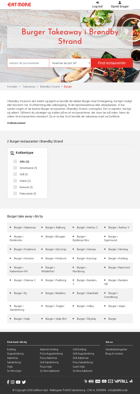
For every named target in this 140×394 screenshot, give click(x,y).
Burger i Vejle (22, 318)
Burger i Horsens (24, 258)
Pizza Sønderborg (83, 362)
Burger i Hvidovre (56, 258)
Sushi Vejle (79, 367)
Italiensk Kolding (49, 349)
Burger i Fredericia (25, 249)
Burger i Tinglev (55, 306)
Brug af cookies (114, 353)
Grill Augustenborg (83, 353)
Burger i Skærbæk (87, 293)
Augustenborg (15, 353)
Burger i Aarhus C (87, 227)
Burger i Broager (55, 236)
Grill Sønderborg (49, 362)
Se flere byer (14, 371)
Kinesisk (24, 187)
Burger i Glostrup (56, 249)
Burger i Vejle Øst (56, 318)
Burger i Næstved (119, 267)
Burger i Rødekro (56, 293)
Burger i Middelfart (48, 269)
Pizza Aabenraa (48, 358)
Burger (112, 318)
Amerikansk (26, 168)
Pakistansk (25, 193)
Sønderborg (14, 362)
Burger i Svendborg (111, 295)
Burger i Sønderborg (17, 308)
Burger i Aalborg (55, 227)
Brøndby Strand (50, 86)
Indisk (23, 181)
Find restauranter (112, 63)
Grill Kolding (79, 349)
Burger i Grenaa (86, 249)
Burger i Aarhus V (118, 227)
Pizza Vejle (46, 367)
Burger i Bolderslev (16, 238)
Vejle (10, 367)
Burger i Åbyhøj (86, 318)
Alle (22, 162)
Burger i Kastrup (87, 258)
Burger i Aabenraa (25, 227)
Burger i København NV (19, 269)
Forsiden (12, 86)
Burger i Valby (85, 306)
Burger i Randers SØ (116, 282)
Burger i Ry (20, 293)
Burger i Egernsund (111, 238)
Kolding (11, 349)
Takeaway (28, 86)
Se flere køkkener (50, 371)
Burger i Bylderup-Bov (81, 238)
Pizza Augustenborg (51, 353)
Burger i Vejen (116, 306)
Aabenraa (12, 358)
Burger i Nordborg (79, 269)
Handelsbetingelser (116, 349)
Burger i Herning (118, 249)
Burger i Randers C (85, 282)
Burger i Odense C (25, 280)
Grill (21, 174)
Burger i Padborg (56, 280)
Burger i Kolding (118, 258)
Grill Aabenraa (80, 358)
